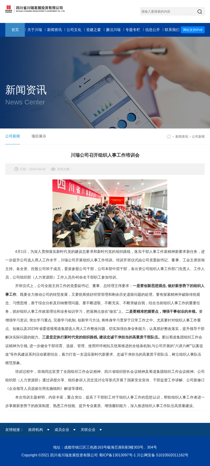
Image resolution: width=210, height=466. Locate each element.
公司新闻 (12, 136)
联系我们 (172, 30)
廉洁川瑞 (113, 30)
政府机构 (35, 430)
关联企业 (88, 430)
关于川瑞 (34, 30)
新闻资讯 (54, 30)
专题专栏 (132, 30)
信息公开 (152, 30)
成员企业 (61, 430)
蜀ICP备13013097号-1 (118, 455)
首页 (15, 30)
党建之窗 (93, 30)
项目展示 (38, 136)
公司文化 (74, 30)
